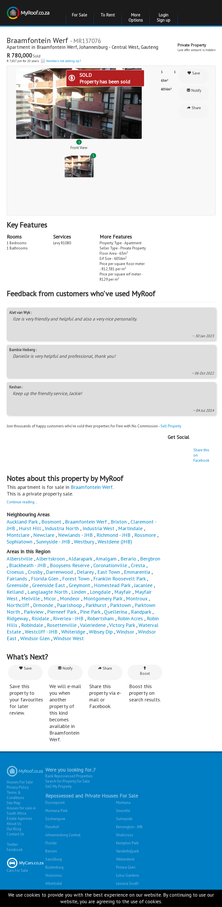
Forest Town (75, 578)
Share (194, 107)
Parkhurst (95, 605)
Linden (78, 591)
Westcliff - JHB (41, 631)
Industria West (98, 528)
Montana (123, 802)
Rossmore (145, 535)
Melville (30, 598)
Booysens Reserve (69, 565)
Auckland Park (22, 521)
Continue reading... (22, 502)
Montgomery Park (102, 598)
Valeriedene (93, 625)
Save (193, 73)
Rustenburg (54, 867)
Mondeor (70, 598)
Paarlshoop (69, 605)
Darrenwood (59, 572)
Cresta (138, 565)
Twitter (12, 844)
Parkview (33, 611)
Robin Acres (130, 618)
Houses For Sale (20, 782)
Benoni (51, 851)
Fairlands (17, 578)
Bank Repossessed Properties (69, 776)
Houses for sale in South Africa (21, 811)
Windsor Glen (35, 638)
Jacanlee (143, 585)
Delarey (85, 572)
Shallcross (124, 834)
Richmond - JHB (113, 535)
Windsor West (68, 638)
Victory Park (122, 625)
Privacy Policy (18, 787)
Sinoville (123, 810)
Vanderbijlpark (127, 851)
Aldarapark (80, 558)
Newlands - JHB (75, 535)
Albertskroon (50, 558)
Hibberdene (125, 859)
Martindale (130, 528)
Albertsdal (53, 883)
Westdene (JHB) (115, 541)
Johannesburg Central (63, 834)
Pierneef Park (61, 611)
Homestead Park (112, 585)
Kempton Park (127, 843)
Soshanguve (55, 818)
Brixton (119, 521)
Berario (128, 558)
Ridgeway (17, 618)
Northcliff (18, 605)
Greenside (17, 585)
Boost (145, 671)
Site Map (13, 802)
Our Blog (14, 828)
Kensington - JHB (129, 826)
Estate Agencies (19, 818)
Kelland (15, 591)
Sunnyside (124, 818)
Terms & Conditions (15, 795)
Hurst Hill (30, 528)
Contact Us (15, 834)
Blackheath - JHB (27, 565)
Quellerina (115, 611)
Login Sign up (163, 17)
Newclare (43, 535)
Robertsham (100, 618)
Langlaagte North (47, 591)
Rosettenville (62, 625)
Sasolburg (53, 859)
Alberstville (20, 558)
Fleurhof (52, 826)
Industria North (62, 528)
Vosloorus (53, 875)
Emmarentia (137, 572)
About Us (14, 823)
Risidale (40, 618)
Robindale (32, 625)
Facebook (15, 849)
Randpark (141, 611)
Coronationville (110, 565)
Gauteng (149, 47)
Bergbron (150, 558)
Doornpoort (55, 802)
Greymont (79, 585)
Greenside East (48, 585)
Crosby (35, 572)
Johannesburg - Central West (109, 47)
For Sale (79, 15)
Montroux (136, 598)
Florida (51, 843)
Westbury (84, 541)
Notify (193, 90)
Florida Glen (44, 578)
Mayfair (122, 591)
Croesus (15, 572)
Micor (50, 598)
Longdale (100, 591)
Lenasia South (127, 883)
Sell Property (171, 426)
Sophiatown (19, 541)
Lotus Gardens (127, 875)
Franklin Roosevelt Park (119, 578)
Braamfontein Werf (57, 47)
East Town (108, 572)
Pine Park (90, 611)
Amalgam (106, 558)
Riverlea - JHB (68, 618)
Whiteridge (73, 631)
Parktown (120, 605)
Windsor (125, 631)
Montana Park (56, 810)
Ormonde (43, 605)
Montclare (18, 535)
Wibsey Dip (101, 631)
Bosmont (51, 521)
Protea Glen (125, 867)
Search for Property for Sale (67, 781)
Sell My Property (58, 786)
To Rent (107, 15)
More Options (135, 17)
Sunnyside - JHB (53, 541)
